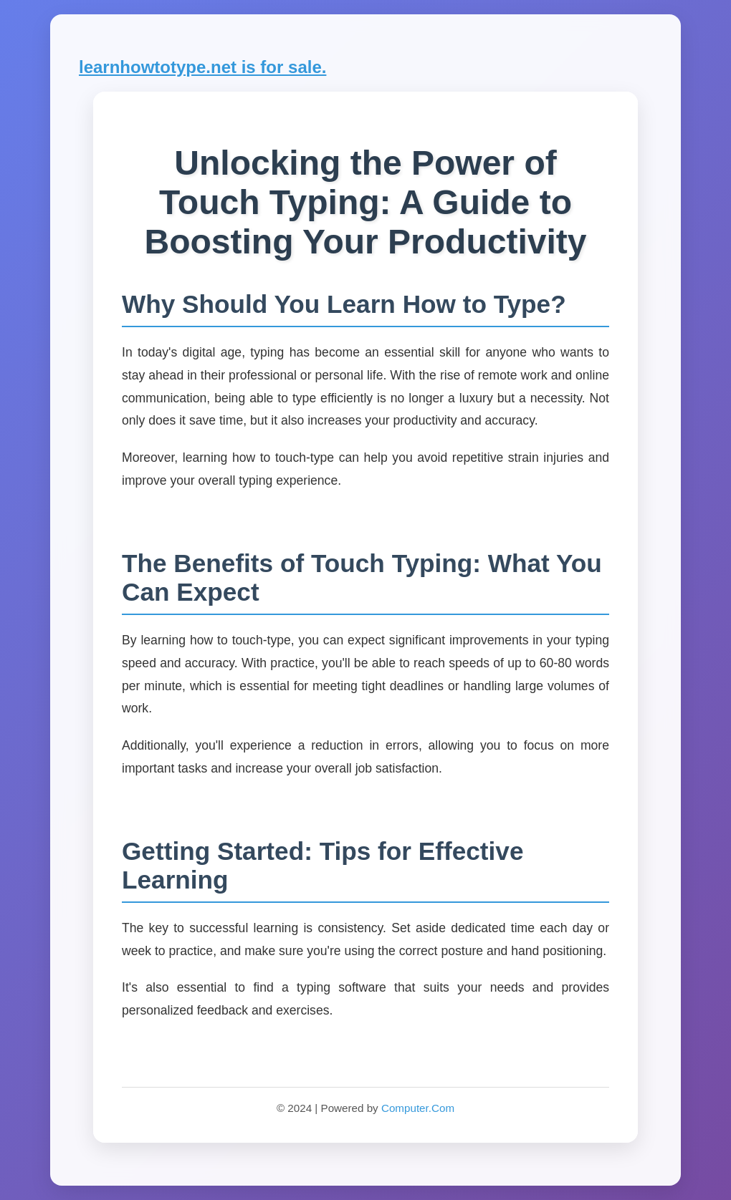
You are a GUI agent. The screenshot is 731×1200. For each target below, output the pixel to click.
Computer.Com (417, 1108)
